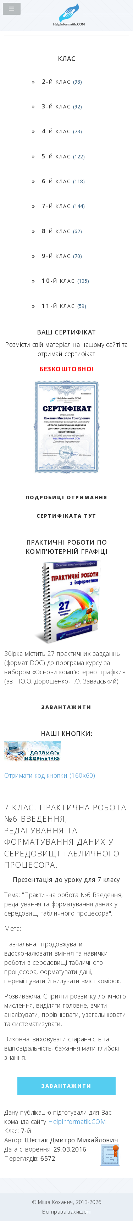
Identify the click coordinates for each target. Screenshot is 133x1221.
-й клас (62, 81)
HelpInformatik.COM (77, 1121)
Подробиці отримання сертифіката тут (66, 506)
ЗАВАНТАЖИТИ (66, 707)
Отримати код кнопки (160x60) (49, 775)
